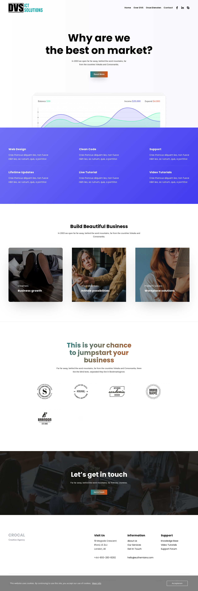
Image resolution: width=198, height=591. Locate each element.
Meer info (96, 583)
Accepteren (177, 583)
